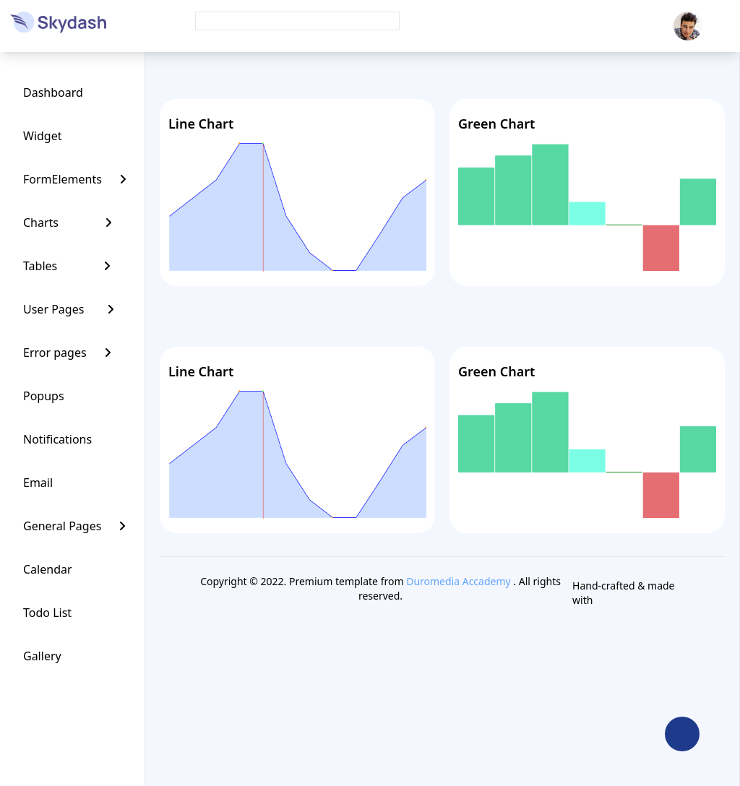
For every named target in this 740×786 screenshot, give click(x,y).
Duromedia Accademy (458, 581)
